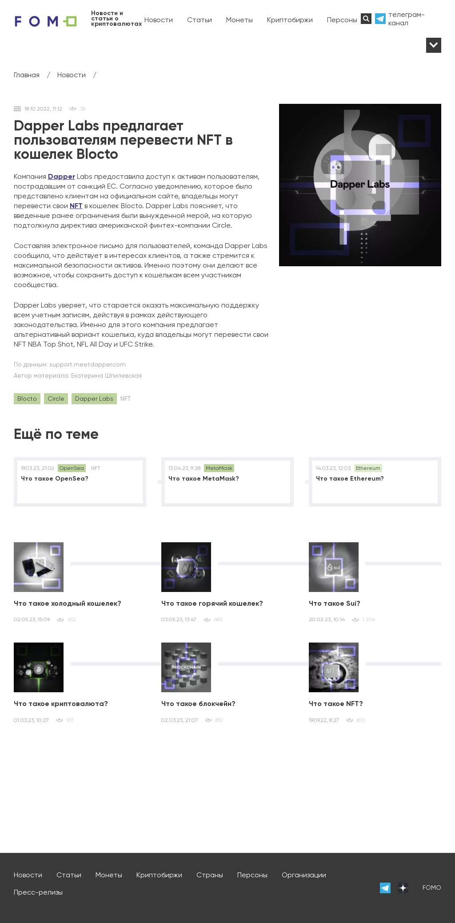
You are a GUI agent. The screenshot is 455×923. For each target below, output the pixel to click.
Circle (56, 398)
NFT (76, 205)
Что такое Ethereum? (350, 478)
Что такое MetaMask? (203, 478)
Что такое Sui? (334, 603)
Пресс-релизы (38, 892)
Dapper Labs (94, 398)
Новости (158, 20)
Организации (304, 875)
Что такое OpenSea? (54, 478)
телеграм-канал (406, 18)
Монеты (239, 20)
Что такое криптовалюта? (61, 703)
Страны (209, 875)
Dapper (61, 176)
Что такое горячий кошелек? (212, 603)
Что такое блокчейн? (198, 703)
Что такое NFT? (336, 703)
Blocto (27, 398)
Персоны (342, 20)
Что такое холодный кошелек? (67, 603)
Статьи (199, 20)
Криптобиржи (290, 20)
